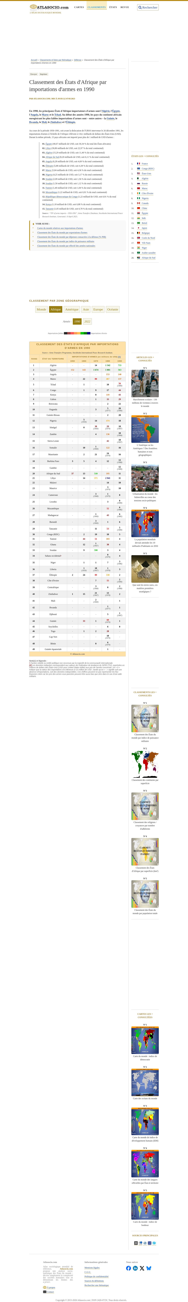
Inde (141, 218)
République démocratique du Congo (62, 196)
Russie (142, 183)
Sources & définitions (94, 1281)
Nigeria (49, 174)
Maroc (45, 114)
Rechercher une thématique (97, 1285)
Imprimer (43, 74)
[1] (119, 357)
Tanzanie (50, 209)
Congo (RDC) (145, 168)
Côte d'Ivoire (145, 193)
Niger (142, 248)
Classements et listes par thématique (55, 60)
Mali (44, 122)
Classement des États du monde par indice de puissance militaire (65, 241)
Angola (34, 114)
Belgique (143, 233)
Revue (125, 7)
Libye (48, 148)
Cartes (79, 7)
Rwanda (33, 122)
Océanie (112, 309)
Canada (142, 203)
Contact (50, 1292)
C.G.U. (88, 1272)
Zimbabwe (56, 122)
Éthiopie (70, 122)
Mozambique (51, 192)
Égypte (116, 111)
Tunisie (48, 188)
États (113, 7)
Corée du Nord (146, 238)
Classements (97, 7)
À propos (50, 1287)
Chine (142, 208)
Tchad (57, 114)
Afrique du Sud (52, 157)
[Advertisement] (94, 37)
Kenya (48, 204)
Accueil (34, 60)
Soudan (49, 179)
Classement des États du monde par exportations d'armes (62, 232)
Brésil (142, 223)
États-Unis (144, 173)
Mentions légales (92, 1268)
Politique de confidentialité (96, 1276)
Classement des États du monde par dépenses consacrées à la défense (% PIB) (71, 237)
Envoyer (33, 74)
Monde (41, 309)
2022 (87, 321)
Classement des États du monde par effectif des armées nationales (66, 246)
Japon (142, 228)
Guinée (110, 118)
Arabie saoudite (146, 253)
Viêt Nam (143, 243)
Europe (98, 309)
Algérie (106, 111)
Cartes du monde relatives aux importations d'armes (60, 228)
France (142, 163)
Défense (77, 60)
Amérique (71, 309)
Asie (86, 309)
